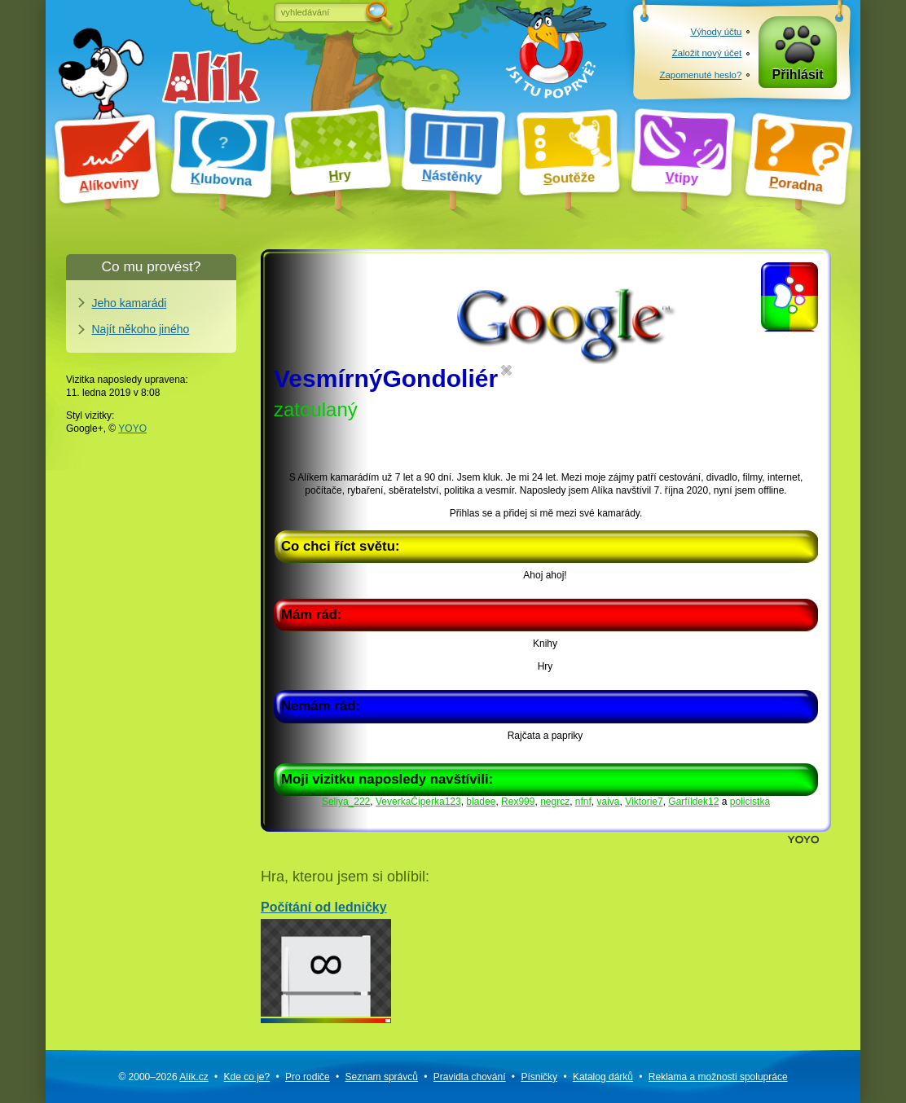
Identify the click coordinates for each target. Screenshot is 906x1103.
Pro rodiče (307, 1077)
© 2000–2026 (163, 1077)
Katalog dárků (603, 1077)
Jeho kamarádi (129, 303)
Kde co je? (246, 1077)
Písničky (539, 1077)
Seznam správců (381, 1077)
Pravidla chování (469, 1077)
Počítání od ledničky (326, 958)
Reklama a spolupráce (718, 1077)
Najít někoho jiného (141, 329)
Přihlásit (798, 74)
